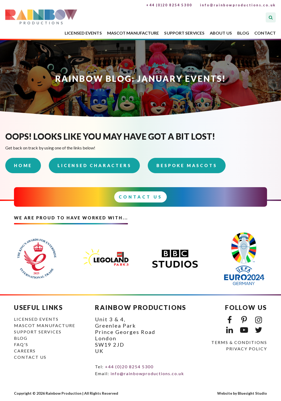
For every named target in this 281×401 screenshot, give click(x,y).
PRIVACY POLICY (246, 348)
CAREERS (25, 350)
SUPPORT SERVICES (184, 32)
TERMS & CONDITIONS (239, 342)
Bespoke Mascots (186, 165)
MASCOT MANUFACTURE (133, 32)
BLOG (243, 32)
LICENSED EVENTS (83, 32)
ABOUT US (221, 32)
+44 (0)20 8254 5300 (169, 5)
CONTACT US (30, 357)
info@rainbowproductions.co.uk (238, 5)
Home (23, 165)
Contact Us (140, 196)
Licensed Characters (94, 165)
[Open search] (271, 17)
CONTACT (265, 32)
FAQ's (21, 344)
